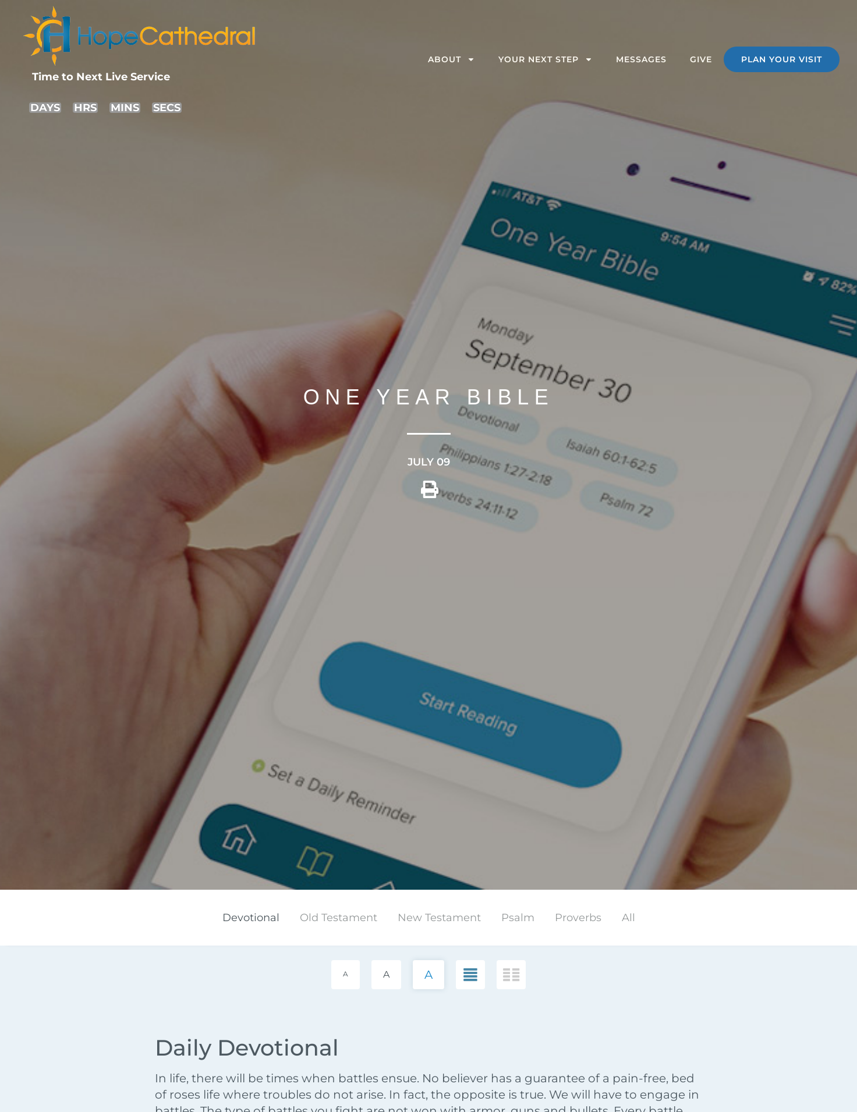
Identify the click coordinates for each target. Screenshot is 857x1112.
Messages (641, 59)
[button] (429, 494)
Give (701, 59)
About (451, 59)
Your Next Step (545, 59)
